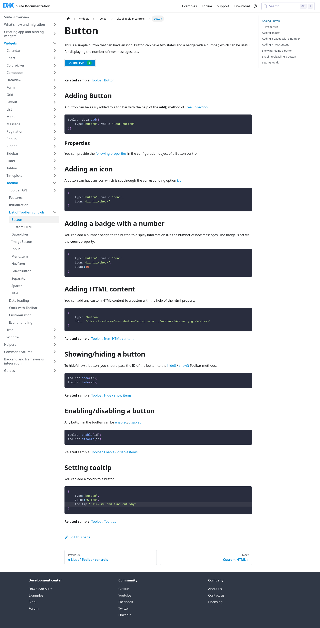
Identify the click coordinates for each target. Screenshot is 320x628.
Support (223, 6)
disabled (135, 422)
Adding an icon (271, 32)
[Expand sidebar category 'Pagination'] (54, 131)
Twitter (123, 608)
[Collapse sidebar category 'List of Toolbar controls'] (54, 212)
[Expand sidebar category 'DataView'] (54, 80)
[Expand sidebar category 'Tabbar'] (54, 168)
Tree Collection (196, 107)
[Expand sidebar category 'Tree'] (54, 330)
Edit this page (77, 537)
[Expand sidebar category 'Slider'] (54, 161)
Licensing (215, 602)
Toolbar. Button (102, 80)
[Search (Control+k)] (288, 6)
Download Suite (41, 589)
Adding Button (271, 21)
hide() (171, 365)
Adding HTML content (275, 44)
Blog (32, 602)
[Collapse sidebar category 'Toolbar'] (54, 183)
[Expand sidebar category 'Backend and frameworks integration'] (54, 361)
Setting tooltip (270, 62)
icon (180, 180)
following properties (111, 153)
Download (242, 6)
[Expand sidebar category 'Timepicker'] (54, 175)
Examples (189, 6)
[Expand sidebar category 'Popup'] (54, 139)
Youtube (124, 595)
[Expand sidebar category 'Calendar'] (54, 50)
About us (215, 589)
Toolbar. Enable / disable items (114, 452)
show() (184, 365)
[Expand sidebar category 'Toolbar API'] (54, 190)
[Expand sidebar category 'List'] (54, 109)
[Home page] (68, 19)
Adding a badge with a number (281, 38)
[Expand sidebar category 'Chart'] (54, 58)
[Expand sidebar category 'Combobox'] (54, 72)
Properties (271, 27)
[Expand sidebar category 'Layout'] (54, 102)
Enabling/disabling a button (279, 56)
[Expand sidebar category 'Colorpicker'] (54, 65)
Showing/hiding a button (277, 50)
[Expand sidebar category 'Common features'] (54, 352)
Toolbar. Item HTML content (112, 338)
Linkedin (124, 615)
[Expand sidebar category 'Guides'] (54, 370)
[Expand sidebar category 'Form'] (54, 87)
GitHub (123, 589)
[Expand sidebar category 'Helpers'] (54, 344)
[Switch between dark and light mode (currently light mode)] (255, 6)
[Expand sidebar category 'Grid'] (54, 94)
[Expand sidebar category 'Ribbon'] (54, 146)
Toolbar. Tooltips (103, 521)
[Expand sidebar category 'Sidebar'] (54, 153)
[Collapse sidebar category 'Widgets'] (54, 43)
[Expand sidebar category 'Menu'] (54, 116)
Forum (207, 6)
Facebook (125, 602)
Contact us (216, 595)
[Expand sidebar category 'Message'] (54, 124)
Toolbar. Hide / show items (111, 395)
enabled (121, 422)
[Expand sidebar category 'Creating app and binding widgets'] (54, 34)
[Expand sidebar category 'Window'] (54, 337)
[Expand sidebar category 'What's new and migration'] (54, 24)
